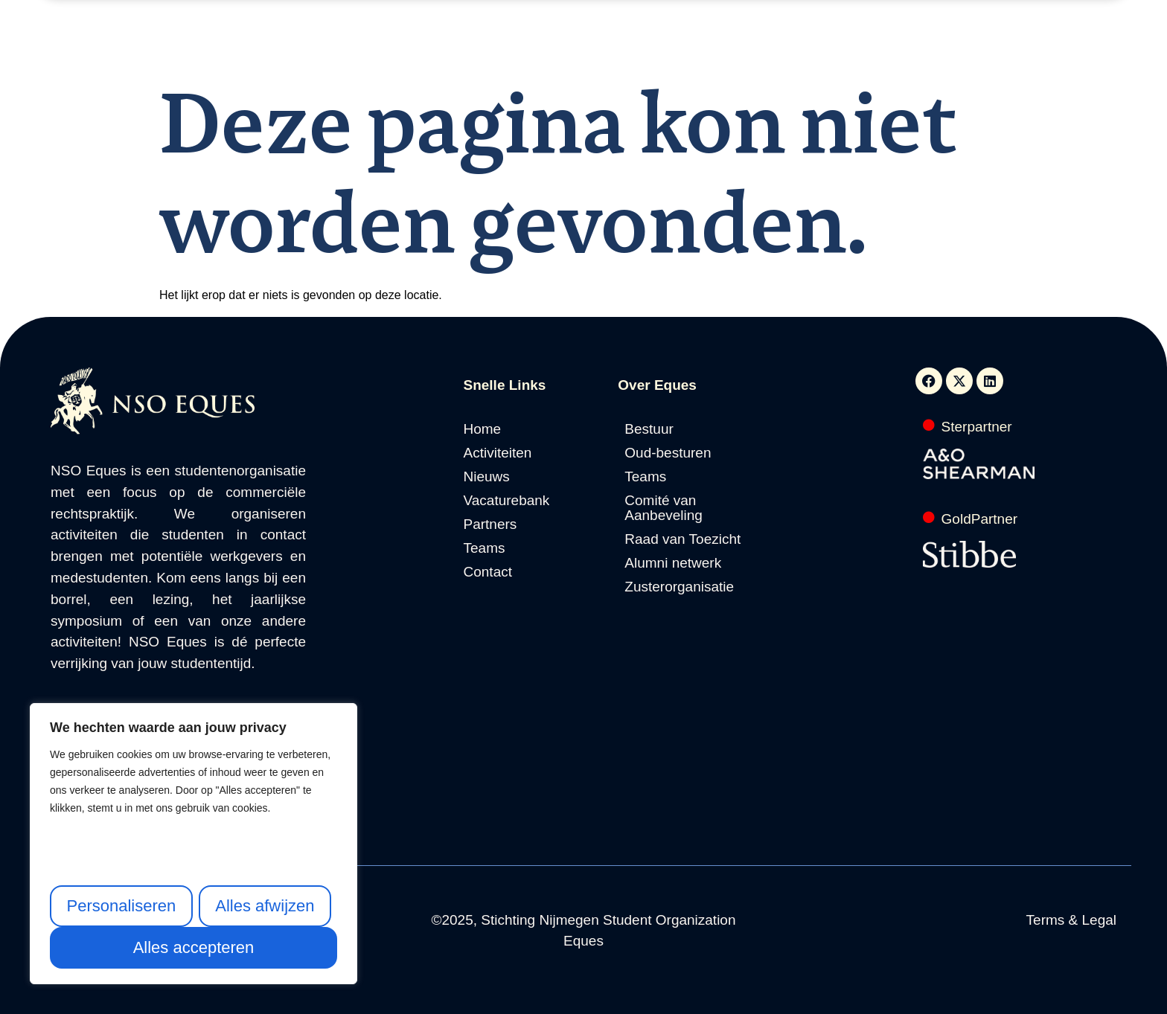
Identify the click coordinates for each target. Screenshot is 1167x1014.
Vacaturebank (574, 51)
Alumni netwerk (672, 563)
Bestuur (648, 429)
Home (354, 51)
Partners (656, 51)
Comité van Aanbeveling (663, 508)
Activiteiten (424, 51)
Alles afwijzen (264, 905)
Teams (484, 548)
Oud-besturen (667, 453)
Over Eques (733, 51)
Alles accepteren (194, 947)
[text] (193, 795)
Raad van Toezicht (682, 539)
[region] (193, 843)
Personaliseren (121, 905)
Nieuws (496, 51)
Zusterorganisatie (679, 587)
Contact (807, 51)
